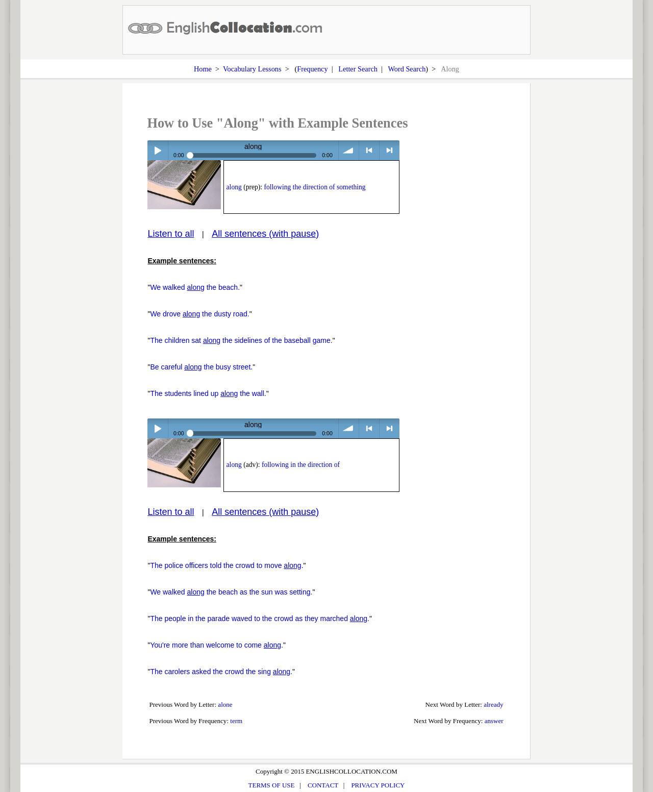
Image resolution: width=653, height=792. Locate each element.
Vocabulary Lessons (252, 69)
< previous (369, 150)
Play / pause (157, 150)
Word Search (406, 69)
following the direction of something (315, 187)
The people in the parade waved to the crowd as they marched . (259, 618)
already (493, 704)
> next (389, 150)
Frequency (312, 69)
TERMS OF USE (271, 785)
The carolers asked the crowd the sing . (221, 671)
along (234, 187)
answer (494, 721)
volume (349, 150)
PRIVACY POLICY (378, 785)
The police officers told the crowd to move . (226, 565)
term (236, 721)
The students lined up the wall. (208, 393)
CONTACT (323, 785)
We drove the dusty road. (199, 314)
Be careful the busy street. (201, 367)
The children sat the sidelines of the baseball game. (241, 340)
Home (203, 69)
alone (225, 704)
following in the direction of (301, 464)
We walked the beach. (195, 287)
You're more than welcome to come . (216, 645)
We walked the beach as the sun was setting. (231, 592)
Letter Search (358, 69)
